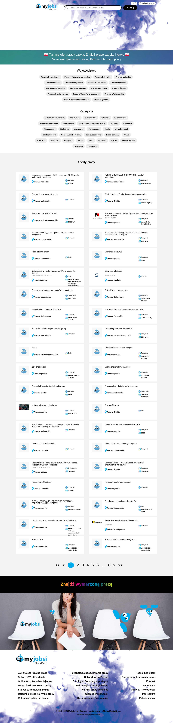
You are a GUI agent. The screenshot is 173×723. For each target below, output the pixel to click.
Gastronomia (68, 123)
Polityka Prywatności (143, 689)
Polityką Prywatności (92, 715)
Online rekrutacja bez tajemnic (35, 681)
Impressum (148, 694)
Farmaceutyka (120, 118)
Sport (90, 140)
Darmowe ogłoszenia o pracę (138, 677)
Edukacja (105, 118)
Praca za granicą (101, 100)
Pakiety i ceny (147, 698)
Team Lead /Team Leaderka (43, 444)
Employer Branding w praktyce (90, 681)
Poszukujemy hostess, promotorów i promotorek (52, 290)
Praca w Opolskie (118, 83)
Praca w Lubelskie (103, 77)
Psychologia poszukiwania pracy (89, 673)
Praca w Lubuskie (123, 77)
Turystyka (78, 146)
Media (107, 129)
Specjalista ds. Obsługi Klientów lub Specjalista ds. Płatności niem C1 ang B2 (126, 234)
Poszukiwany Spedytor (41, 482)
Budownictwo (90, 118)
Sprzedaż (102, 140)
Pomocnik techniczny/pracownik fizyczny (49, 329)
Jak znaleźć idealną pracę (32, 673)
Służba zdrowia (128, 140)
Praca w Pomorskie (99, 88)
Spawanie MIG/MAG (113, 271)
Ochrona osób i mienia (71, 135)
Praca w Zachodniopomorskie (76, 100)
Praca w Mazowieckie (97, 83)
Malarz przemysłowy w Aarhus (117, 367)
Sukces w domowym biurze (33, 689)
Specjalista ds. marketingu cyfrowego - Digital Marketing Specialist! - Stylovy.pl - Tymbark (55, 425)
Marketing (64, 129)
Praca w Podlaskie (78, 88)
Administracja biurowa (55, 118)
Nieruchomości (121, 129)
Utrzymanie (78, 129)
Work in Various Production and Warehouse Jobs (125, 194)
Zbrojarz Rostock (39, 367)
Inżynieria (114, 123)
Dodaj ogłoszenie (147, 3)
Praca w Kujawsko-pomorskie (77, 77)
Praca (34, 348)
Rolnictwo (54, 140)
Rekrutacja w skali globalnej (92, 685)
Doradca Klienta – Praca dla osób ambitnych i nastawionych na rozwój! (124, 464)
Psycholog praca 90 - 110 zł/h (44, 213)
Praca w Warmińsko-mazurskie (86, 94)
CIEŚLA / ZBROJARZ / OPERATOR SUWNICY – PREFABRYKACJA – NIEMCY (53, 502)
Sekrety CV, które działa (31, 677)
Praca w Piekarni (112, 405)
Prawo (126, 135)
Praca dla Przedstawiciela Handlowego (48, 386)
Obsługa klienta (49, 135)
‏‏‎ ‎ (134, 3)
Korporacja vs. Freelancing (92, 698)
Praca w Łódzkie (53, 83)
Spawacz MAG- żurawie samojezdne (120, 540)
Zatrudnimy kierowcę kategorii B (118, 329)
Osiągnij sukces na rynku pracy (36, 694)
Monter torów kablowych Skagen (118, 348)
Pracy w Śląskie (119, 88)
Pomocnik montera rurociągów (118, 482)
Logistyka (127, 123)
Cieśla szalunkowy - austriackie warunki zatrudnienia (54, 520)
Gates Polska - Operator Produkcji (46, 309)
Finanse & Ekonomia (49, 123)
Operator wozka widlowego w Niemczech (122, 424)
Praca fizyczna (112, 135)
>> (120, 565)
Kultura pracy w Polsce (95, 689)
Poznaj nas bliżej (145, 673)
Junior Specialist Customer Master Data (122, 520)
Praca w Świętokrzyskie (58, 94)
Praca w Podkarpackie (55, 88)
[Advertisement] (86, 30)
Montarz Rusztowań (113, 252)
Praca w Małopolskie (74, 83)
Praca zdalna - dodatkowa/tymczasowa (121, 386)
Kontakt (150, 681)
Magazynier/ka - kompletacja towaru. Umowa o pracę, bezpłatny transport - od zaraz (54, 464)
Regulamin (149, 685)
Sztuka (114, 140)
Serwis (80, 140)
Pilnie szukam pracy (40, 252)
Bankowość (75, 118)
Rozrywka (68, 140)
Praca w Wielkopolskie (114, 94)
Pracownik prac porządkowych (45, 194)
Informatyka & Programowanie (92, 123)
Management (49, 129)
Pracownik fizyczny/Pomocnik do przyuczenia (124, 309)
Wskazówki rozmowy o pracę (34, 685)
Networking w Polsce (96, 677)
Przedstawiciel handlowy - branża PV (120, 501)
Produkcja (41, 140)
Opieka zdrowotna (93, 135)
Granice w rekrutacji (96, 694)
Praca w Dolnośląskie (50, 77)
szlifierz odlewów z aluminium (44, 405)
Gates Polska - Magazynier (116, 290)
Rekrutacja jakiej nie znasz (33, 698)
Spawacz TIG (37, 540)
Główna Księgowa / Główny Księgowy (121, 444)
